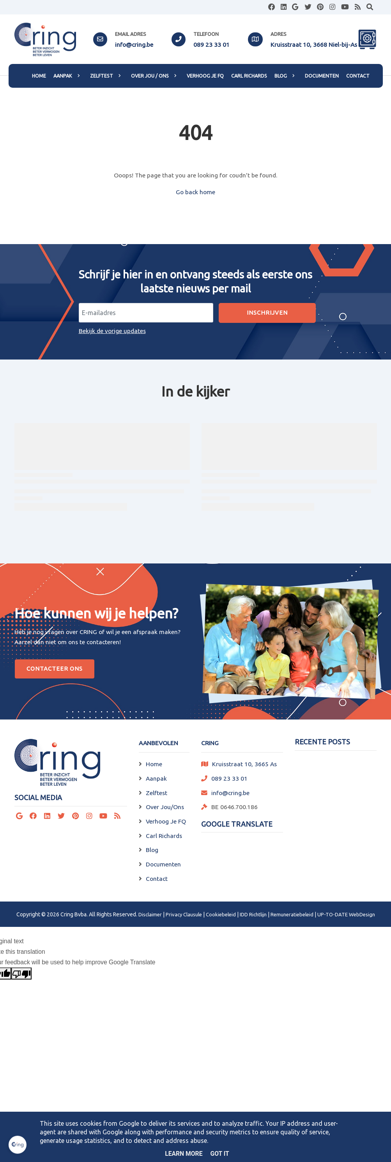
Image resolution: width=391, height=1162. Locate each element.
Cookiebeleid (221, 914)
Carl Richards (164, 835)
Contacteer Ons (55, 668)
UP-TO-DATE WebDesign (346, 914)
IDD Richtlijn (253, 914)
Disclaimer (150, 914)
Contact (157, 878)
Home (154, 763)
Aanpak (156, 778)
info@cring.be (134, 44)
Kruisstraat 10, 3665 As (244, 763)
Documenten (163, 864)
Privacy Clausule (184, 914)
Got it (220, 1153)
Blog (152, 849)
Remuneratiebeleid (292, 914)
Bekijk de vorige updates (112, 330)
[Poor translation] (21, 973)
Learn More (183, 1153)
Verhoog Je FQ (166, 821)
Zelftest (156, 792)
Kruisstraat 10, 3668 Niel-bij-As (314, 44)
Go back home (195, 191)
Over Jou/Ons (165, 806)
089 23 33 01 (211, 44)
